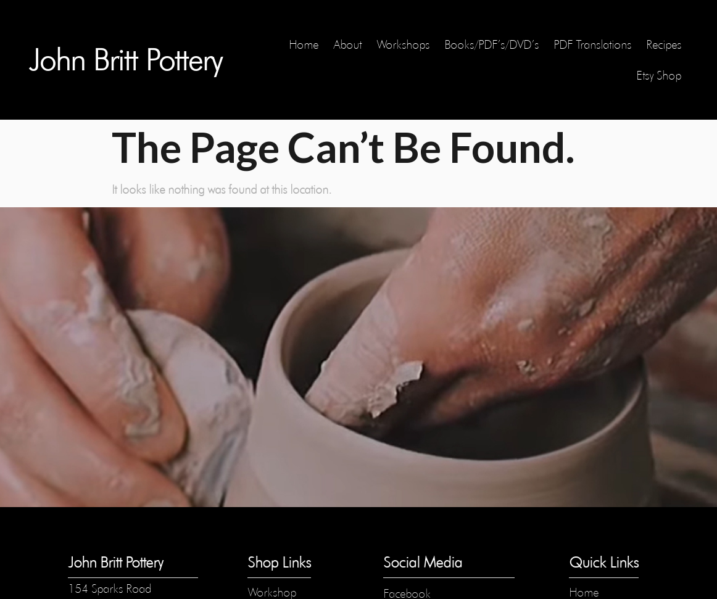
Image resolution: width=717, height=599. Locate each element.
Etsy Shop (658, 75)
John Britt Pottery (125, 60)
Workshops (402, 44)
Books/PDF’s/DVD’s (491, 44)
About (347, 44)
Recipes (663, 44)
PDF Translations (592, 44)
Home (303, 44)
